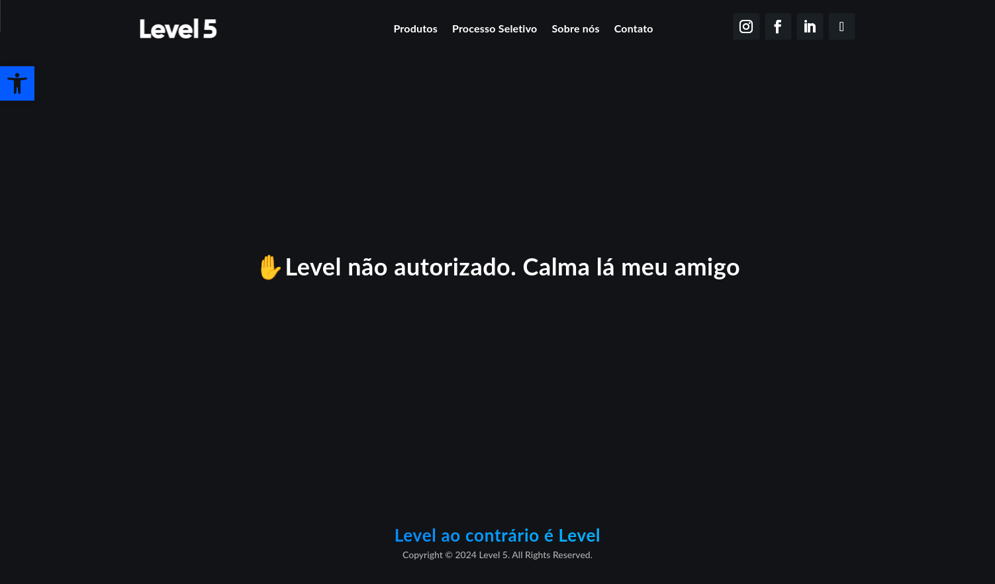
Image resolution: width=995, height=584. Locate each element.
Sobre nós (575, 28)
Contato (633, 28)
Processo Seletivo (495, 28)
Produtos (415, 28)
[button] (17, 83)
